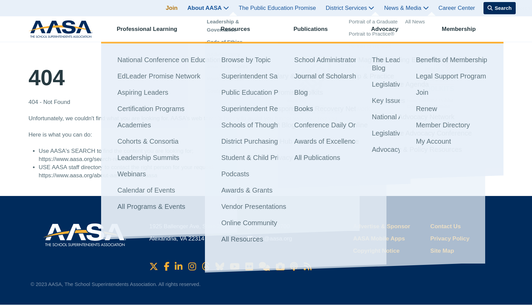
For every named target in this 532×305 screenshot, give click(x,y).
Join (172, 8)
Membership (465, 32)
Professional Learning (153, 32)
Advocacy (390, 32)
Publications (317, 32)
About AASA (208, 8)
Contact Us (445, 226)
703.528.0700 (272, 226)
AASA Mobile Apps (379, 238)
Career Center (456, 8)
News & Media (406, 8)
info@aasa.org (273, 238)
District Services (350, 8)
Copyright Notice (376, 251)
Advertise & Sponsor (381, 226)
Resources (241, 32)
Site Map (442, 251)
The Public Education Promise (277, 8)
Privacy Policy (449, 238)
